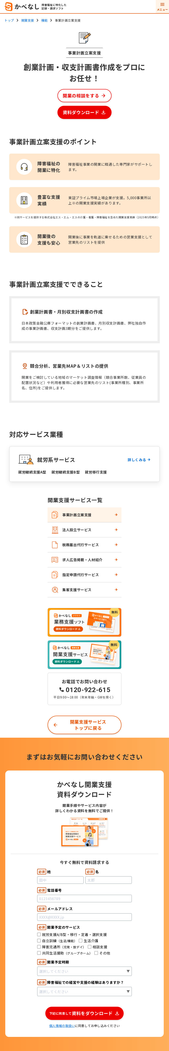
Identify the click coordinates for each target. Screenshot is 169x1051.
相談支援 (97, 946)
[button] (84, 1013)
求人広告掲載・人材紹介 (77, 560)
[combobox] (84, 971)
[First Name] (108, 880)
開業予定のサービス (58, 927)
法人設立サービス (71, 530)
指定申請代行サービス (75, 575)
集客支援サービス (71, 590)
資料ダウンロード (81, 112)
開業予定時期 (53, 962)
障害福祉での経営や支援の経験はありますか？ (80, 982)
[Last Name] (60, 880)
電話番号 (49, 890)
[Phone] (84, 898)
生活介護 (88, 940)
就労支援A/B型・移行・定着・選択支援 (72, 934)
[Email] (84, 917)
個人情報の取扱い (62, 1025)
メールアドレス (55, 909)
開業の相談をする (81, 95)
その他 (102, 953)
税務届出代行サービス (75, 545)
